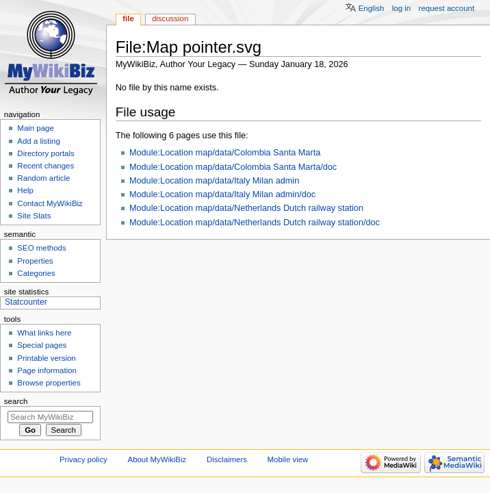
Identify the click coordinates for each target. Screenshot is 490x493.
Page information (47, 370)
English (372, 8)
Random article (43, 178)
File (128, 18)
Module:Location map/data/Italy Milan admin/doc (222, 194)
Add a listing (38, 141)
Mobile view (288, 459)
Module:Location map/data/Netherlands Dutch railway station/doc (254, 222)
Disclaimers (227, 459)
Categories (36, 273)
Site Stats (34, 216)
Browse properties (48, 383)
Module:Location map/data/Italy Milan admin (214, 181)
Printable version (46, 358)
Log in (401, 8)
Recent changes (45, 166)
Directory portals (45, 153)
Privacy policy (83, 459)
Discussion (170, 18)
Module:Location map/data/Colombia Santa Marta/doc (233, 167)
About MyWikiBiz (157, 459)
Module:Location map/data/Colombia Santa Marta (224, 152)
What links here (44, 333)
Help (25, 190)
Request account (447, 8)
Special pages (41, 345)
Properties (35, 261)
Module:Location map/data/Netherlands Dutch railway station (246, 208)
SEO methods (41, 248)
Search (16, 401)
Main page (35, 128)
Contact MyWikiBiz (49, 203)
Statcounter (26, 302)
